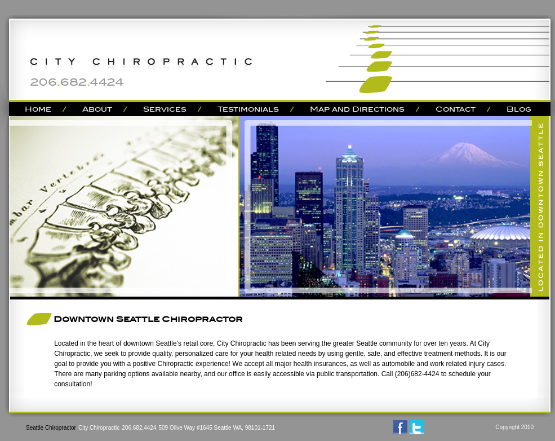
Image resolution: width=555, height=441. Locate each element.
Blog (519, 109)
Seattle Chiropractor (51, 428)
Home (38, 109)
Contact (456, 109)
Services (165, 109)
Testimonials (248, 109)
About (97, 109)
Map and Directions (357, 109)
